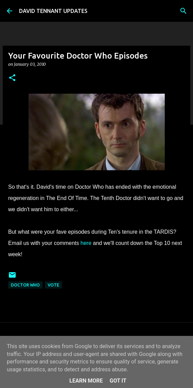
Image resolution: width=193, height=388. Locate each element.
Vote (53, 285)
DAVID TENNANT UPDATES (53, 11)
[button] (12, 78)
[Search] (183, 11)
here (87, 243)
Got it (118, 380)
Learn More (86, 380)
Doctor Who (25, 285)
